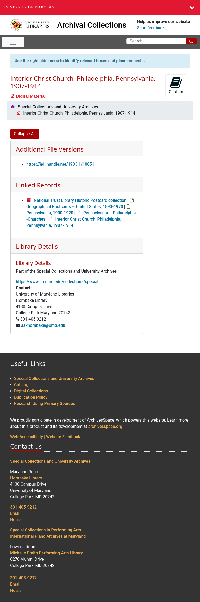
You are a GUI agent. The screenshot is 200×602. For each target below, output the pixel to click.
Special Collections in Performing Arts (45, 530)
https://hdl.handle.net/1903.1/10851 (60, 164)
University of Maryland (30, 7)
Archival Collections (92, 24)
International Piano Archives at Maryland (48, 536)
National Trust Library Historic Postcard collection (80, 200)
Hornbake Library (26, 477)
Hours (15, 519)
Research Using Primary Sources (44, 403)
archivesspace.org (105, 426)
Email (15, 513)
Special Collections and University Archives (58, 106)
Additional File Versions (50, 149)
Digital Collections (31, 390)
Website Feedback (63, 436)
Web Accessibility (26, 436)
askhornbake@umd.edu (43, 325)
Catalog (21, 384)
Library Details (37, 246)
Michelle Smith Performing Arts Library (46, 552)
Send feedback (151, 27)
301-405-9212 (23, 507)
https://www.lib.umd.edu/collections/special (57, 281)
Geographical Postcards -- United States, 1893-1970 (74, 206)
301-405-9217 (23, 577)
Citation (176, 85)
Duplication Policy (30, 397)
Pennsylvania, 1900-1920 (49, 212)
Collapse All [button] (25, 133)
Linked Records (38, 185)
